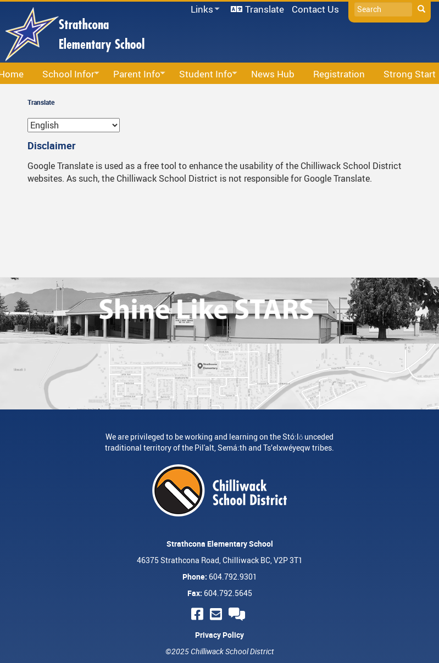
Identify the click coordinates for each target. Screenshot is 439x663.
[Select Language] (73, 125)
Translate (40, 102)
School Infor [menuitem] (67, 74)
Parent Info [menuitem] (136, 74)
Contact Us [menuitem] (315, 9)
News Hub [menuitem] (272, 74)
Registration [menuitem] (339, 74)
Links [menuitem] (203, 9)
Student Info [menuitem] (205, 74)
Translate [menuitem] (264, 9)
